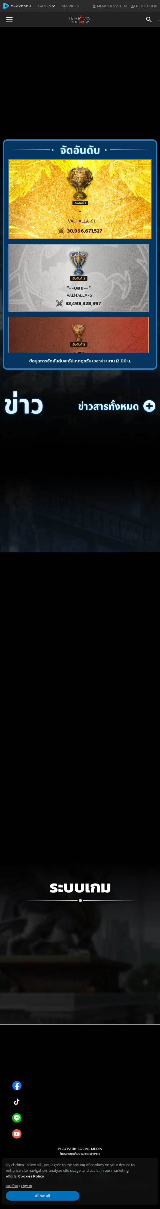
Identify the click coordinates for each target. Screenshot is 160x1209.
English (26, 1185)
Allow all (30, 1195)
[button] (9, 19)
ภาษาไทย (12, 1185)
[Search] (150, 19)
